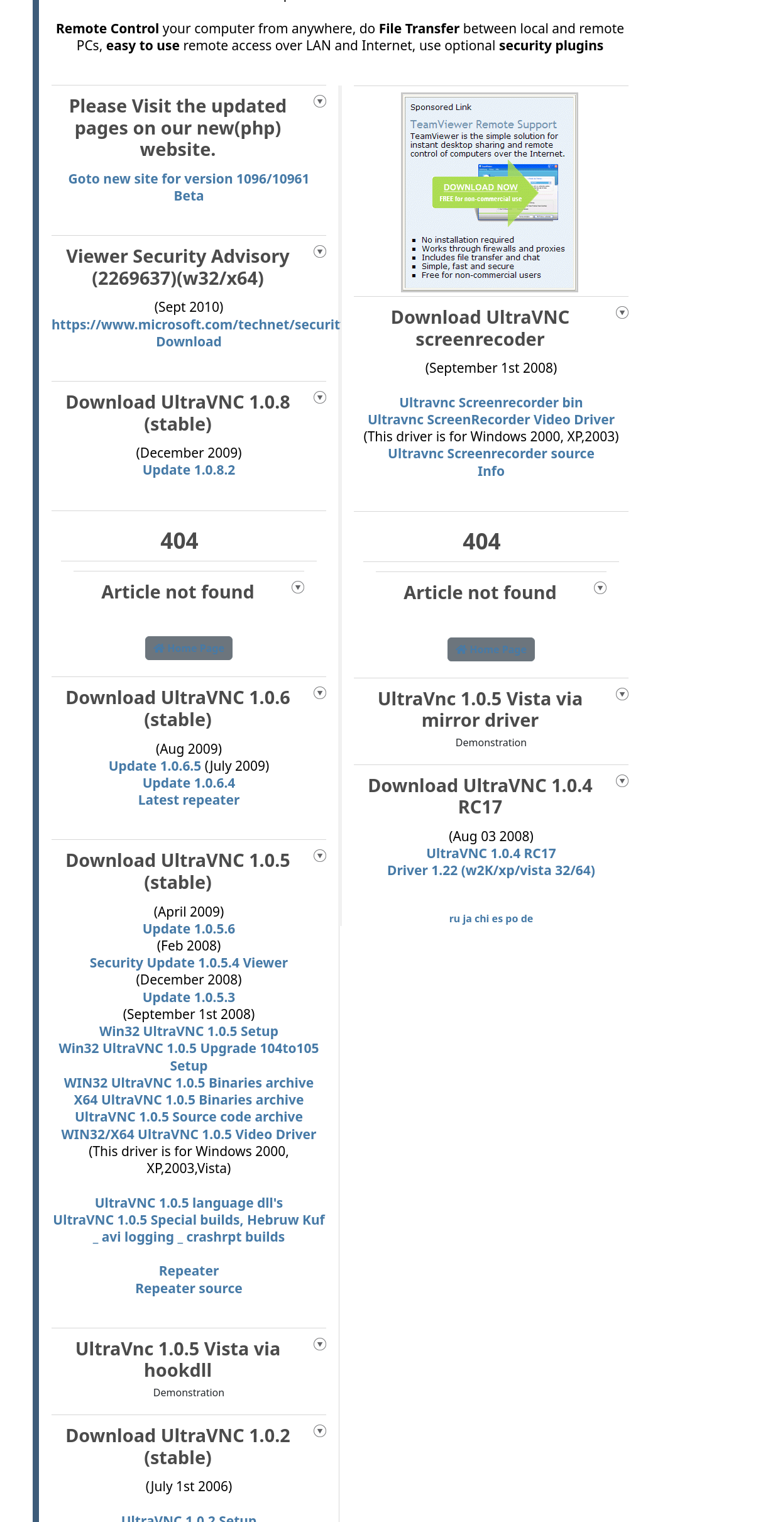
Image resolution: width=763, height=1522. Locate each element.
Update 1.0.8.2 (189, 469)
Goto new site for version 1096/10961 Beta (188, 187)
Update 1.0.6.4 (189, 782)
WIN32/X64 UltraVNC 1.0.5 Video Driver (189, 1134)
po (511, 918)
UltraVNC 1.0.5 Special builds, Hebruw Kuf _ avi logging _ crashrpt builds (188, 1228)
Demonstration (188, 1392)
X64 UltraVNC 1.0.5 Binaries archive (189, 1099)
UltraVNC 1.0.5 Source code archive (189, 1116)
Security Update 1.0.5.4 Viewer (189, 962)
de (527, 918)
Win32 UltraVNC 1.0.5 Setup (188, 1031)
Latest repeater (189, 799)
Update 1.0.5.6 (189, 928)
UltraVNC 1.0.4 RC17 (491, 853)
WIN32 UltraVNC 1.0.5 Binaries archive (189, 1082)
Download (189, 341)
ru (455, 918)
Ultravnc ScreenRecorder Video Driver (491, 419)
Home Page (188, 648)
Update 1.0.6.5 (157, 766)
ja (467, 918)
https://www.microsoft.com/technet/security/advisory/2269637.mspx (279, 324)
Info (491, 471)
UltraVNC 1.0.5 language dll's (189, 1202)
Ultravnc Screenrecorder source (491, 453)
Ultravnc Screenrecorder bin (491, 402)
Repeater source (188, 1288)
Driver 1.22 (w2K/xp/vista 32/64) (491, 870)
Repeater (189, 1270)
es (497, 918)
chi (482, 918)
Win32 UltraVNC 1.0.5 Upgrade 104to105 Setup (188, 1056)
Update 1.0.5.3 (189, 997)
